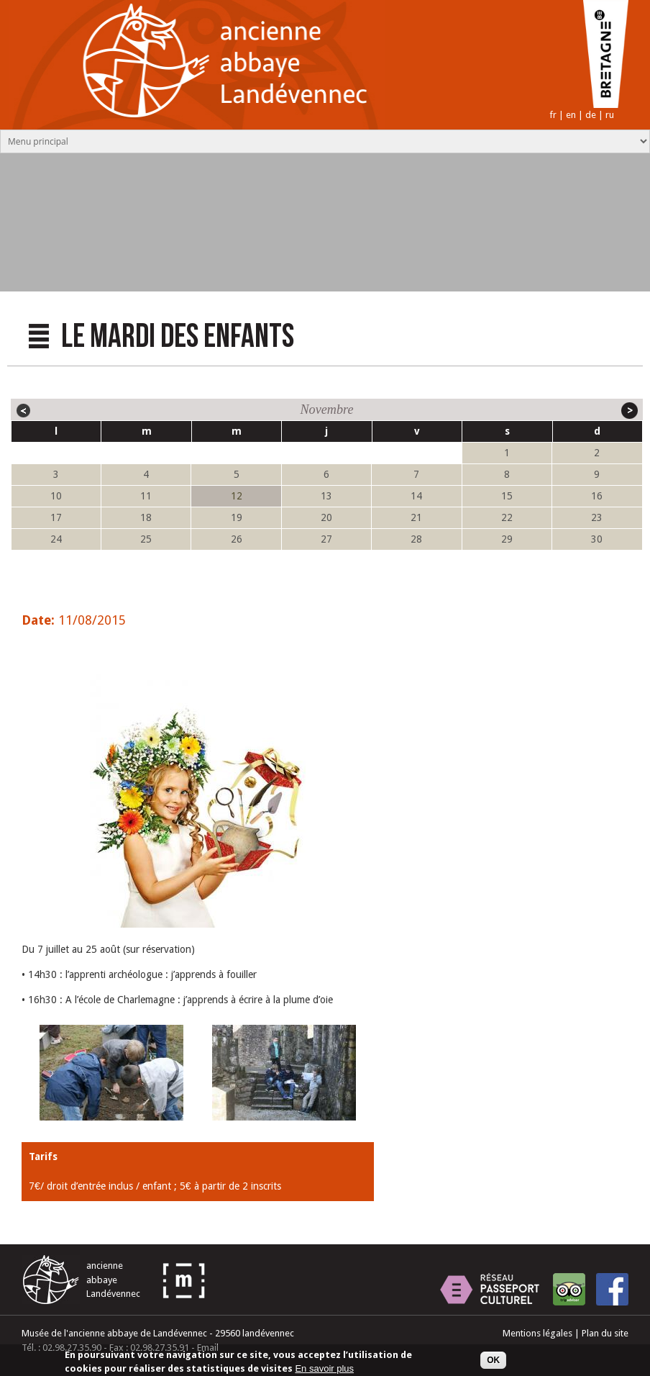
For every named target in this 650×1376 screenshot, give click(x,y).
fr (553, 114)
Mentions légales (537, 1333)
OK (493, 1362)
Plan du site (605, 1333)
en (571, 114)
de (590, 114)
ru (609, 114)
